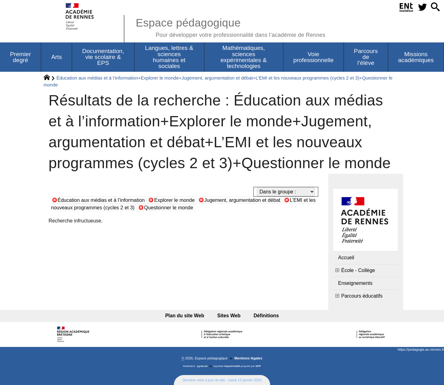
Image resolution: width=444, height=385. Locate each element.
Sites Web (229, 315)
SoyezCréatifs (232, 366)
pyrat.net (202, 366)
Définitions (264, 315)
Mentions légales (248, 358)
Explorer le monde (174, 200)
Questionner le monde (168, 207)
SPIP (258, 366)
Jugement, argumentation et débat (242, 200)
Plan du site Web (186, 315)
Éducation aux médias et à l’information (101, 200)
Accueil (346, 257)
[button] (435, 7)
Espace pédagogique (230, 27)
